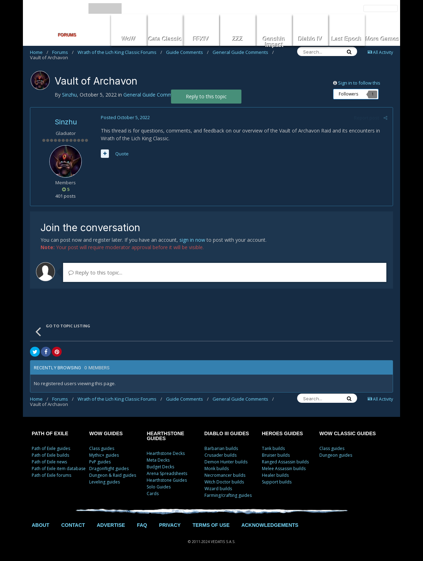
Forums (63, 52)
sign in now (192, 239)
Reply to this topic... (95, 272)
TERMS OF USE (210, 525)
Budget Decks (160, 467)
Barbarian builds (221, 448)
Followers (348, 94)
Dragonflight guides (109, 468)
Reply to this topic (206, 96)
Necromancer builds (224, 475)
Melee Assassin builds (284, 468)
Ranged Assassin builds (285, 462)
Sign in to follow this (359, 83)
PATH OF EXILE (50, 433)
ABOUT (40, 525)
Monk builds (216, 468)
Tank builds (273, 448)
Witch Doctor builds (224, 482)
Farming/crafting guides (228, 495)
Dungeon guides (335, 455)
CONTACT (73, 525)
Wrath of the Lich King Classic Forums (120, 52)
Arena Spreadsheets (167, 473)
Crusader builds (220, 455)
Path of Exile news (49, 462)
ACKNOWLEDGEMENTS (270, 525)
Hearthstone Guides (167, 480)
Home (39, 52)
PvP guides (100, 462)
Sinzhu (66, 122)
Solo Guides (159, 487)
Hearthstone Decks (166, 453)
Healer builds (275, 475)
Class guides (101, 448)
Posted (125, 117)
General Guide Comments (243, 52)
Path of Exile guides (51, 448)
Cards (153, 494)
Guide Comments (187, 52)
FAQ (142, 525)
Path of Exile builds (50, 455)
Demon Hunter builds (225, 462)
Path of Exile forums (51, 475)
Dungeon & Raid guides (112, 475)
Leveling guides (104, 482)
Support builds (277, 482)
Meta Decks (158, 460)
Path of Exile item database (59, 468)
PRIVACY (169, 525)
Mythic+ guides (104, 455)
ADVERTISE (111, 525)
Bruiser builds (276, 455)
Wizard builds (218, 489)
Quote (122, 153)
